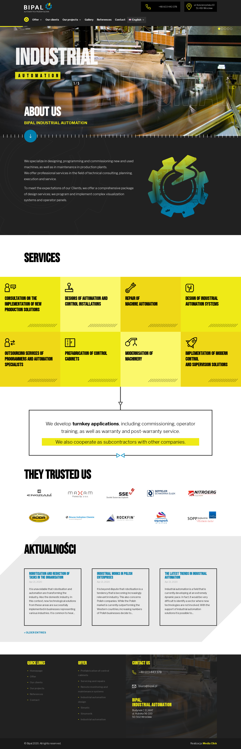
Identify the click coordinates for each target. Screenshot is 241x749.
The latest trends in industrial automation (186, 575)
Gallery (89, 19)
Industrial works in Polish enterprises (114, 575)
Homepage (36, 670)
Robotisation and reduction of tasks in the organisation (49, 575)
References (104, 19)
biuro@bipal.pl (144, 686)
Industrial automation (93, 719)
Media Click (210, 743)
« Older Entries (35, 632)
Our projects (70, 19)
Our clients (52, 19)
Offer (35, 19)
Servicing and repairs (93, 681)
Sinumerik (86, 713)
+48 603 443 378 (147, 672)
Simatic (85, 707)
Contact (120, 19)
